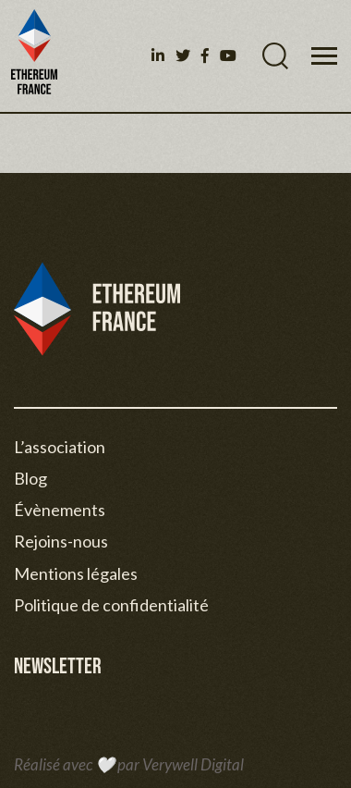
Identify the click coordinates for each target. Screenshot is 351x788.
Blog (30, 478)
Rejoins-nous (61, 541)
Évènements (59, 509)
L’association (59, 447)
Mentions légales (76, 573)
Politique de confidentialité (111, 605)
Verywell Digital (193, 764)
